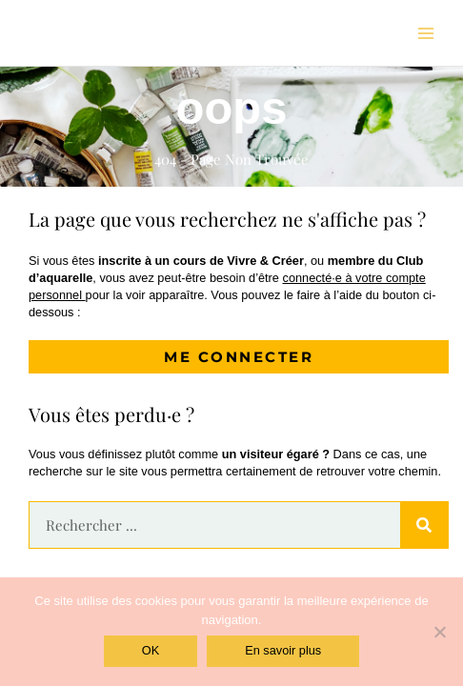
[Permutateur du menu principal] (426, 33)
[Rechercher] (424, 525)
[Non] (439, 631)
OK (150, 650)
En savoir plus (283, 650)
